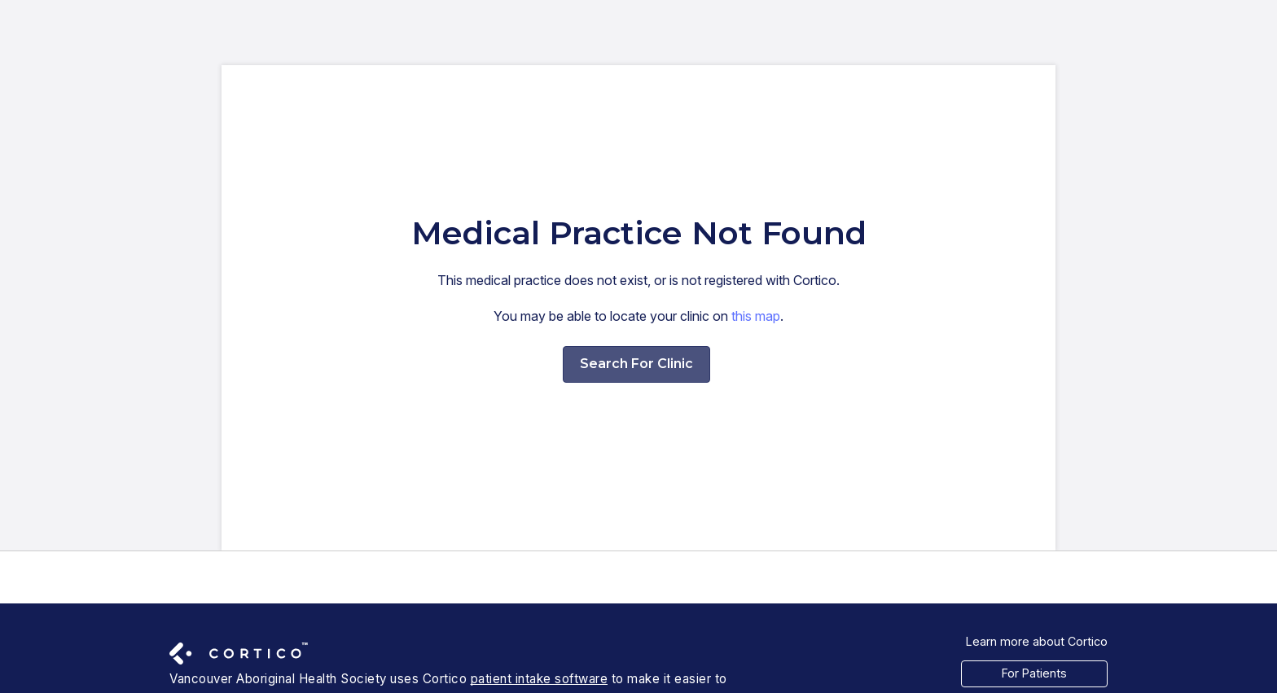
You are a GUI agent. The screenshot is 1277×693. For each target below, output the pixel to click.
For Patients (1034, 673)
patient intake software (539, 678)
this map (755, 316)
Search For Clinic (636, 363)
